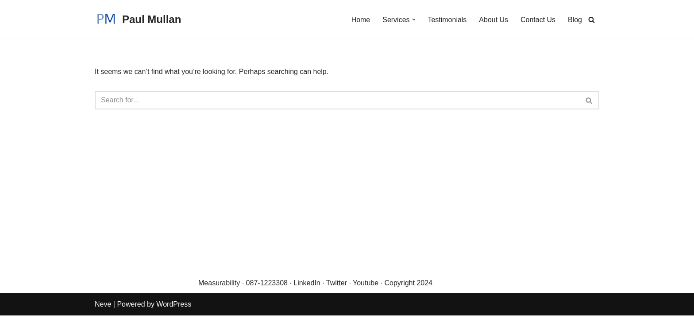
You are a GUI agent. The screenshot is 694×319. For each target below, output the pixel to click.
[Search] (591, 19)
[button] (413, 19)
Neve (103, 307)
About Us (493, 19)
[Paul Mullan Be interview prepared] (138, 19)
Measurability (219, 287)
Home (360, 19)
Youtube (365, 287)
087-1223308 (267, 287)
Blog (575, 19)
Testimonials (447, 19)
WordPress (173, 307)
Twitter (336, 287)
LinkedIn (306, 287)
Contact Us (537, 19)
